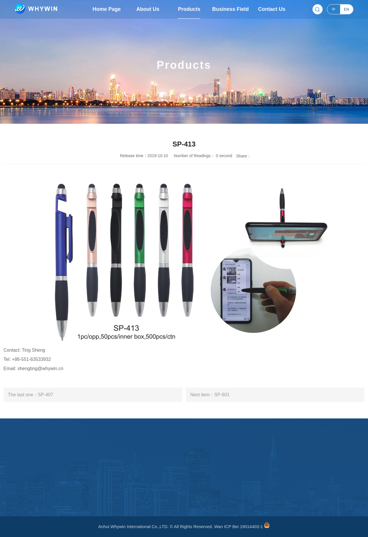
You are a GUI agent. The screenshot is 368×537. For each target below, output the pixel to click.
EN (346, 9)
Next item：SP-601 (210, 394)
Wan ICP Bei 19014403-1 (238, 526)
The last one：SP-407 (30, 394)
